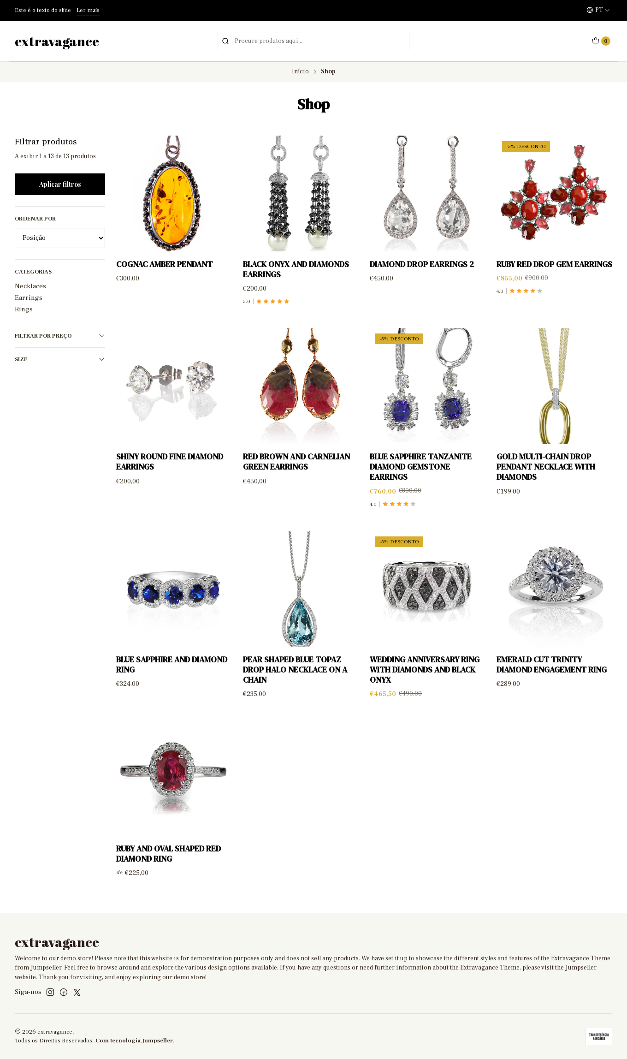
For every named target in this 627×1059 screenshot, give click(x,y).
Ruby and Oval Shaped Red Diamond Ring (168, 862)
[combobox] (313, 41)
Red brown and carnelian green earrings (296, 471)
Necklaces (30, 286)
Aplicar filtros (60, 184)
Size (60, 359)
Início (300, 72)
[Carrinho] (601, 41)
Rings (24, 309)
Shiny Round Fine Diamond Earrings (169, 471)
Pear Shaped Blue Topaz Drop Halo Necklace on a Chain (295, 679)
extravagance (57, 41)
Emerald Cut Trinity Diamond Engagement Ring (552, 673)
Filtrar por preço (60, 336)
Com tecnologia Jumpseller (134, 1040)
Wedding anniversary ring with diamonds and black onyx (424, 679)
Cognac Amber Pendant (164, 264)
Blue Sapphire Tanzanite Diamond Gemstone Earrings (421, 476)
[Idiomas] (598, 10)
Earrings (28, 297)
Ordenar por (35, 218)
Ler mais (88, 10)
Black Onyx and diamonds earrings (296, 269)
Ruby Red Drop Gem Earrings (554, 264)
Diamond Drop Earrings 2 (422, 264)
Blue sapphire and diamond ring (171, 673)
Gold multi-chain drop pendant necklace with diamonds (546, 476)
